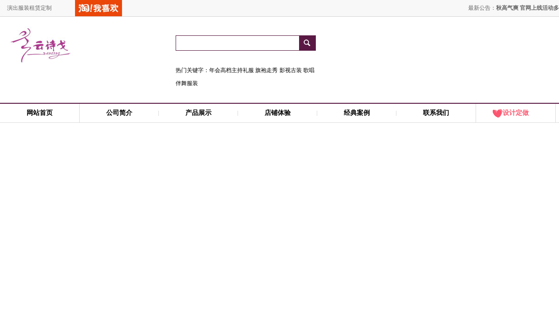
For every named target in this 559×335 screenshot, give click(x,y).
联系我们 (436, 112)
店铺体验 (278, 112)
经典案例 (357, 112)
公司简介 (119, 112)
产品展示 (198, 112)
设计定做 (516, 112)
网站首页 (40, 112)
